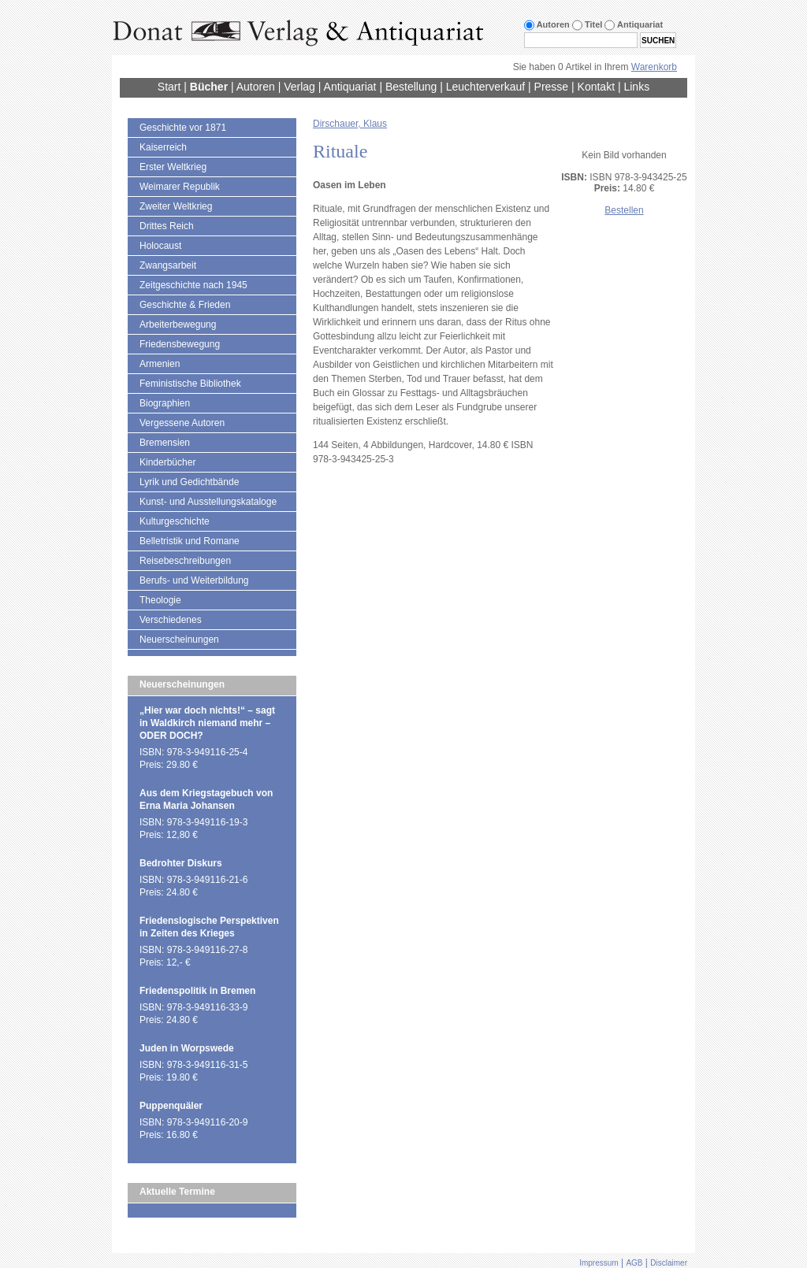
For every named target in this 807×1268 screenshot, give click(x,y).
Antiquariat (350, 86)
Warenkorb (654, 66)
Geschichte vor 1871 (182, 127)
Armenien (159, 363)
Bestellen (623, 210)
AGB (634, 1263)
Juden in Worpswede (186, 1048)
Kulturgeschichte (174, 521)
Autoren (255, 86)
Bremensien (164, 442)
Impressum (598, 1263)
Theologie (160, 600)
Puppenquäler (171, 1105)
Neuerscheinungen (179, 639)
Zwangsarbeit (167, 265)
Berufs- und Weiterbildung (194, 580)
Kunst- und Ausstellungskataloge (208, 501)
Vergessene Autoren (182, 422)
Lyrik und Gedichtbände (189, 482)
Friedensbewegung (179, 344)
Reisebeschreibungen (185, 560)
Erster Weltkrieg (172, 166)
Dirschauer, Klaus (350, 123)
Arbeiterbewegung (177, 324)
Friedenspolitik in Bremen (197, 990)
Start (169, 86)
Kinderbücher (167, 462)
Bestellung (411, 86)
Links (636, 86)
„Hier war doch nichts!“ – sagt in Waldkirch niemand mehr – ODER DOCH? (207, 723)
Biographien (164, 403)
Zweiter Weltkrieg (175, 206)
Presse (551, 86)
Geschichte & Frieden (184, 304)
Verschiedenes (170, 619)
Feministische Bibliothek (190, 383)
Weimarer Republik (179, 186)
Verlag (299, 86)
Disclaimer (668, 1263)
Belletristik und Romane (189, 541)
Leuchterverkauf (485, 86)
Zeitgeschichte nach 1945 (193, 285)
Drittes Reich (166, 226)
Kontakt (596, 86)
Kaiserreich (163, 147)
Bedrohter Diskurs (180, 863)
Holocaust (160, 245)
